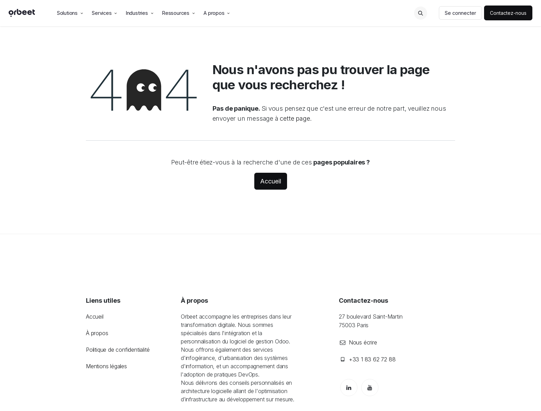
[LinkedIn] (348, 387)
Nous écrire (363, 342)
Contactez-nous (508, 13)
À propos (97, 333)
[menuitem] (70, 13)
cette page (295, 118)
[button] (420, 13)
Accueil (270, 181)
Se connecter (460, 13)
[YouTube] (369, 387)
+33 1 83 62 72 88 (372, 359)
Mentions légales (106, 366)
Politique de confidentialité (117, 349)
